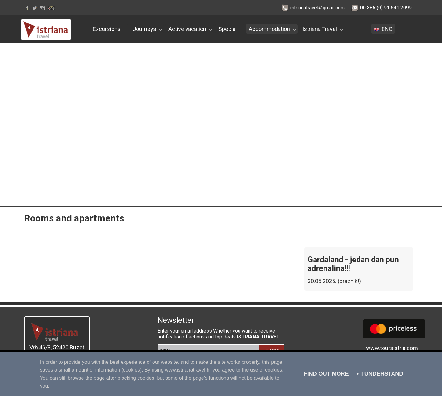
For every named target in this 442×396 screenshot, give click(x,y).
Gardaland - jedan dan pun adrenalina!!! (353, 264)
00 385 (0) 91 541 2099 (386, 8)
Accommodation (272, 29)
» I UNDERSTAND (379, 374)
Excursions (110, 29)
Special (230, 29)
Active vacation (190, 29)
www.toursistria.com (392, 348)
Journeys (147, 29)
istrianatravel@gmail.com (317, 8)
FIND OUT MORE (326, 374)
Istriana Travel (322, 29)
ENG (384, 29)
